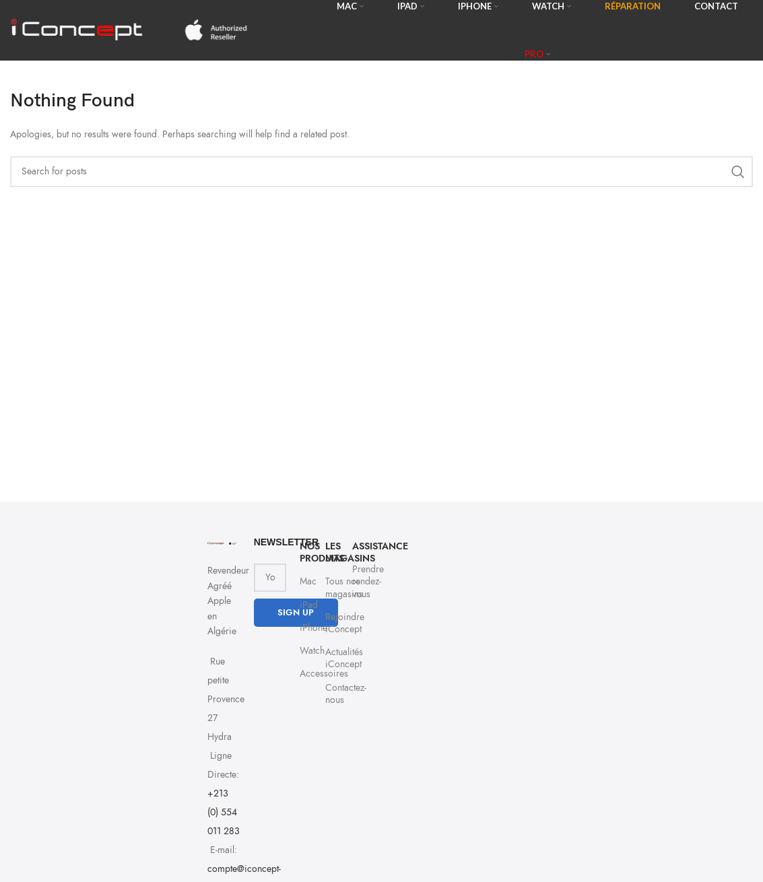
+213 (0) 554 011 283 (223, 812)
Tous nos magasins (332, 587)
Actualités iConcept (332, 658)
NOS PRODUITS (306, 552)
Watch (306, 650)
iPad (306, 605)
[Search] (381, 171)
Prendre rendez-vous (358, 581)
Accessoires (306, 673)
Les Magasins (332, 552)
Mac (306, 581)
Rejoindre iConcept (332, 623)
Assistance (358, 546)
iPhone (306, 627)
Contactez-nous (332, 693)
